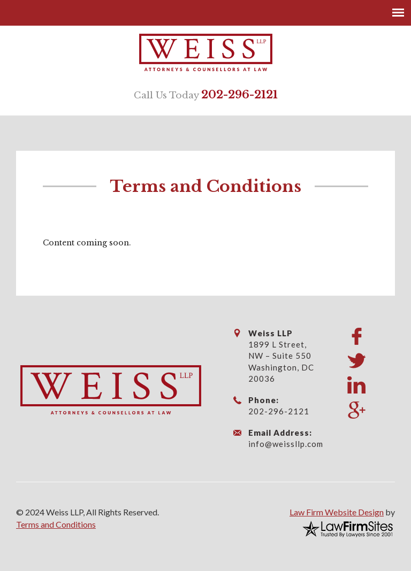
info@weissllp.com (285, 444)
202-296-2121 (239, 94)
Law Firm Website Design (337, 512)
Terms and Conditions (56, 524)
